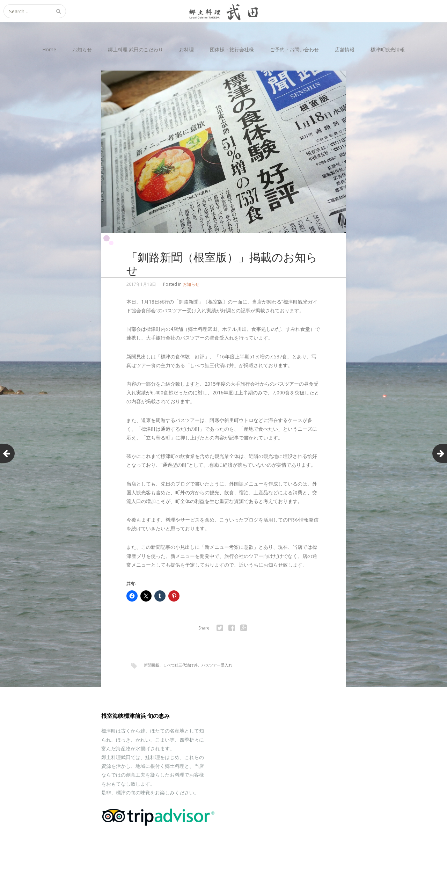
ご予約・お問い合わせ (294, 49)
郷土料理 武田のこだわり (135, 49)
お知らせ (82, 49)
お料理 (186, 49)
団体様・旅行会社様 (232, 49)
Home (49, 49)
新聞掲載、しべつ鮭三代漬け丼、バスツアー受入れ (188, 665)
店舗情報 (344, 49)
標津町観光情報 (388, 49)
